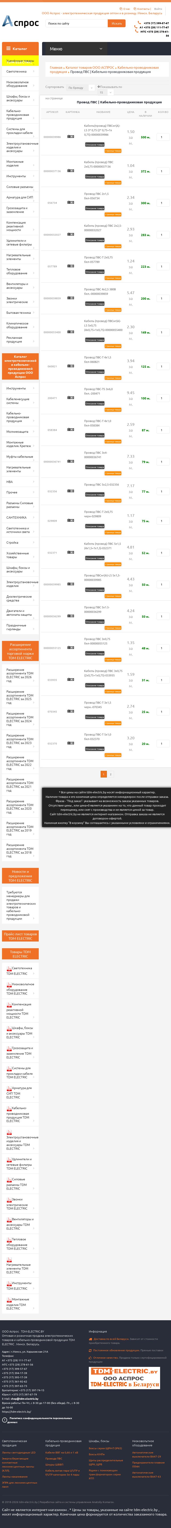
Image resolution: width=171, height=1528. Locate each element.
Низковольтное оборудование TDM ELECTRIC (20, 989)
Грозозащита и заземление (16, 210)
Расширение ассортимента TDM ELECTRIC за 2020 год (19, 806)
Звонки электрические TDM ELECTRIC (17, 1204)
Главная (56, 67)
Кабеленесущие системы (17, 401)
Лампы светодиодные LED (19, 1452)
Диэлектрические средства (19, 598)
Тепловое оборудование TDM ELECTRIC (16, 1244)
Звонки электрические (17, 300)
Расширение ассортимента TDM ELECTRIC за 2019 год (19, 828)
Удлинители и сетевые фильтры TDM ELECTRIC (19, 1163)
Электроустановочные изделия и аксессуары (22, 147)
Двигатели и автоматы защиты (19, 612)
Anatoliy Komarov (103, 1502)
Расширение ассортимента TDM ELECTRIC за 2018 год (19, 850)
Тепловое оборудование (16, 271)
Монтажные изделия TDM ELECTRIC (17, 1304)
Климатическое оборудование (17, 325)
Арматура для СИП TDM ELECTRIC (19, 1092)
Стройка (12, 542)
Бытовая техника (18, 312)
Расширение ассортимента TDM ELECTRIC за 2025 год (19, 697)
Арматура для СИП (19, 197)
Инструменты (16, 176)
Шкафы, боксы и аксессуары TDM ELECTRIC (19, 1032)
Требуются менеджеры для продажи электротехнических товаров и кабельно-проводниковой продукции (21, 905)
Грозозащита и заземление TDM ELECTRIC (19, 1052)
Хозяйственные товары (17, 555)
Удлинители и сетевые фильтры (19, 242)
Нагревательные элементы (18, 257)
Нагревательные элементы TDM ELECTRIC (18, 1265)
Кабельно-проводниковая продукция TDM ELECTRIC (17, 1114)
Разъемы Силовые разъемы (19, 505)
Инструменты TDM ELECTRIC (18, 1286)
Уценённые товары (20, 60)
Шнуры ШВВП (54, 1464)
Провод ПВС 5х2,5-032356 (101, 484)
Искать (117, 23)
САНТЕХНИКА (16, 517)
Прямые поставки (126, 1350)
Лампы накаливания (15, 1476)
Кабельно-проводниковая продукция (17, 114)
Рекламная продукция (14, 339)
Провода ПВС (53, 1458)
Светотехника (16, 71)
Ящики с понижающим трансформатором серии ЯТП (105, 1474)
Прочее (11, 492)
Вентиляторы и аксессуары (17, 285)
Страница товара (113, 150)
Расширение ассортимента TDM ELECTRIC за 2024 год (19, 719)
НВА (9, 481)
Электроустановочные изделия (22, 584)
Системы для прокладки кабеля (19, 131)
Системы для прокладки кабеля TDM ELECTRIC (19, 1072)
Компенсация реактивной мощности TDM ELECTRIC (18, 1010)
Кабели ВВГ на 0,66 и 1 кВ (61, 1452)
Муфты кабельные (19, 456)
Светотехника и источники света (18, 530)
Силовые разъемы (19, 186)
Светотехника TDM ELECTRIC (19, 971)
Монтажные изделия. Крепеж (18, 444)
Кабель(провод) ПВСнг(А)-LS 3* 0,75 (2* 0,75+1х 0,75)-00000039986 (102, 130)
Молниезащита (17, 431)
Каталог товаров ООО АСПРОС (90, 67)
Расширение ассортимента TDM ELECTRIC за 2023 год (19, 740)
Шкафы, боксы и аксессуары (18, 98)
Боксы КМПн (97, 1454)
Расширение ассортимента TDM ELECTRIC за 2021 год (19, 784)
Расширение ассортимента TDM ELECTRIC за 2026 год (19, 675)
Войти (158, 8)
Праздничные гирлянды (16, 627)
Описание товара (95, 144)
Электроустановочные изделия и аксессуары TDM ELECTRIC (22, 1140)
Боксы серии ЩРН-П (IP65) (105, 1448)
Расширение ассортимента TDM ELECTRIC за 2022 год (19, 762)
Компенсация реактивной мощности (16, 226)
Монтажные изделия (15, 163)
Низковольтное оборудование (17, 84)
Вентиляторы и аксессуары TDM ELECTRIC (20, 1224)
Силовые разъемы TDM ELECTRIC (16, 1184)
